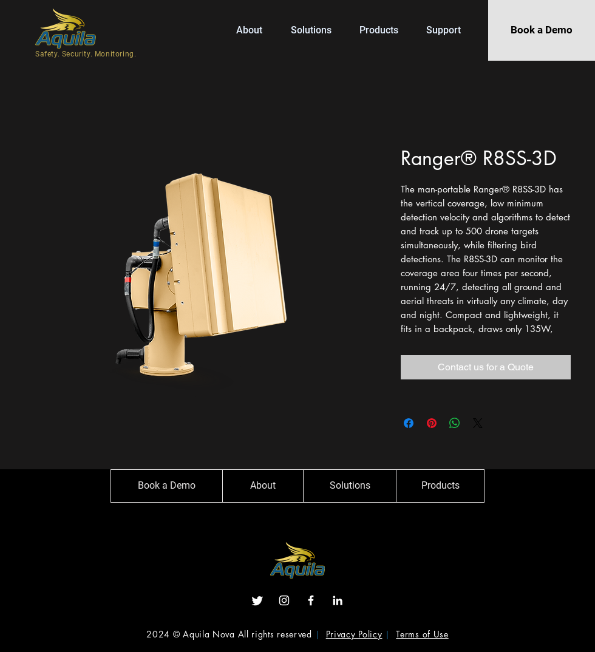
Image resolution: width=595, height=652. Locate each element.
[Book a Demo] (541, 30)
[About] (263, 486)
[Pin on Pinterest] (431, 423)
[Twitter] (257, 600)
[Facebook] (311, 600)
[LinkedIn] (337, 600)
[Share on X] (478, 423)
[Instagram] (284, 600)
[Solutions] (349, 486)
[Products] (440, 486)
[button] (383, 30)
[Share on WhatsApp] (454, 423)
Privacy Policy (354, 634)
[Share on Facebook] (408, 423)
